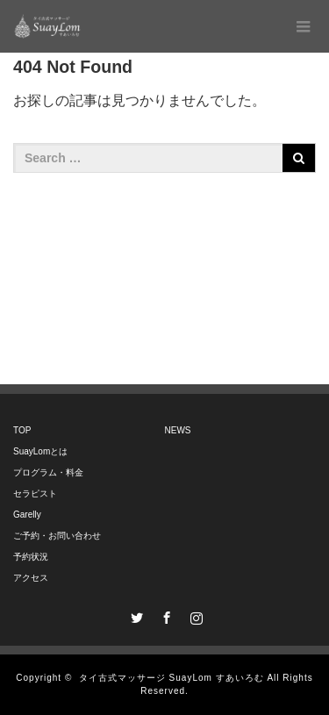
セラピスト (35, 493)
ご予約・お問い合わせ (57, 535)
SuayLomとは (40, 451)
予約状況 (30, 556)
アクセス (30, 578)
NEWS (178, 430)
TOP (22, 430)
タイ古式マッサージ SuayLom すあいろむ (171, 678)
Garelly (27, 514)
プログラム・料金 (48, 472)
